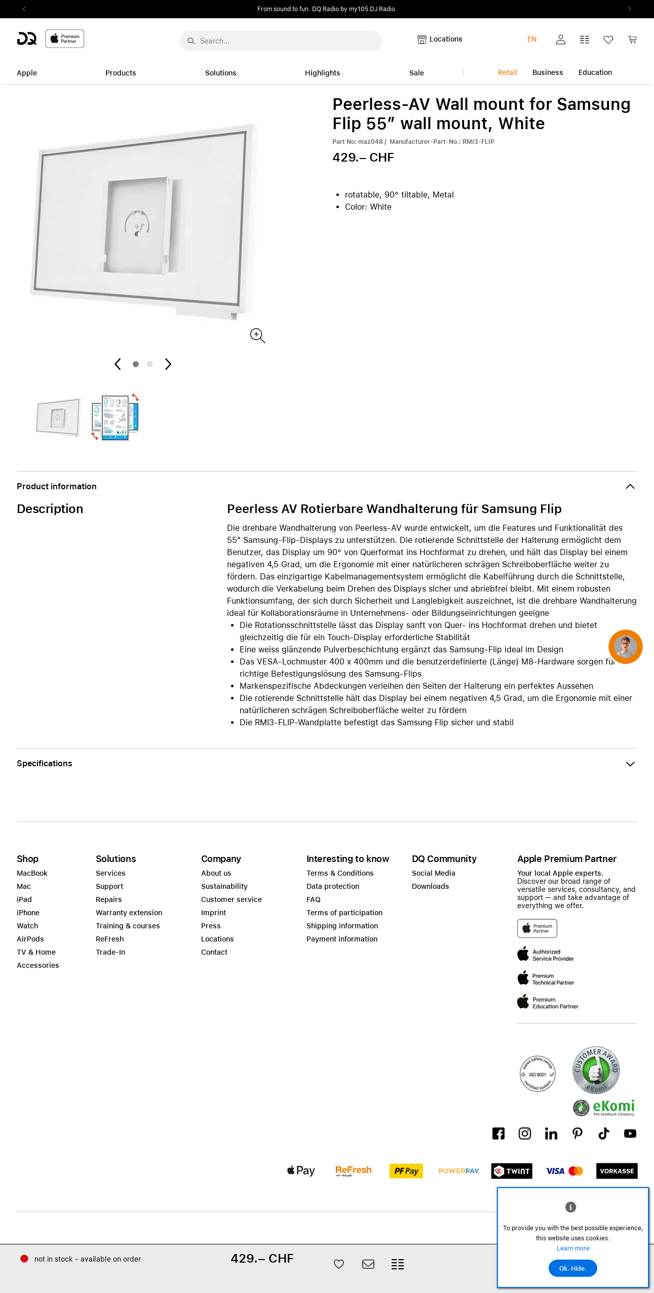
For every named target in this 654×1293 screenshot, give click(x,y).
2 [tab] (150, 364)
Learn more (573, 1248)
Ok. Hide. (573, 1268)
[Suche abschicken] (191, 41)
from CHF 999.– (352, 9)
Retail (507, 72)
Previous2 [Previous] (28, 9)
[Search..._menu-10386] (281, 41)
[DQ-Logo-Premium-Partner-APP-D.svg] (51, 38)
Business (547, 72)
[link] (632, 42)
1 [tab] (136, 364)
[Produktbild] (257, 335)
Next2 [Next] (627, 9)
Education (595, 72)
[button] (561, 39)
